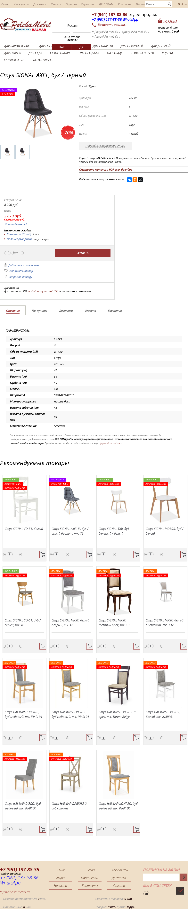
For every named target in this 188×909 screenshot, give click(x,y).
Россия (72, 25)
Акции (60, 878)
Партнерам (89, 878)
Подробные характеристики (105, 145)
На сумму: (168, 31)
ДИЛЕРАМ (94, 4)
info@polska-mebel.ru (106, 32)
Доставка (34, 4)
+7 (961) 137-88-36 (109, 14)
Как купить (18, 4)
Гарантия (77, 4)
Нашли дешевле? (16, 224)
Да (81, 47)
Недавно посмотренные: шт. (24, 897)
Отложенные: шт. (17, 905)
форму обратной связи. (111, 443)
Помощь (182, 905)
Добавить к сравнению (24, 265)
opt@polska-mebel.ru (135, 32)
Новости (60, 885)
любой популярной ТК (42, 291)
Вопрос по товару (20, 276)
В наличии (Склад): (19, 234)
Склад (91, 870)
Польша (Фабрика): (19, 239)
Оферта (62, 4)
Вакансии (126, 4)
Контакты (111, 4)
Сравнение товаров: (114, 897)
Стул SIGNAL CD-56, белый (24, 529)
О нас (4, 4)
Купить (82, 253)
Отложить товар (21, 270)
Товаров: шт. (168, 27)
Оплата (49, 4)
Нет (62, 47)
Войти (182, 4)
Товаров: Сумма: (115, 905)
